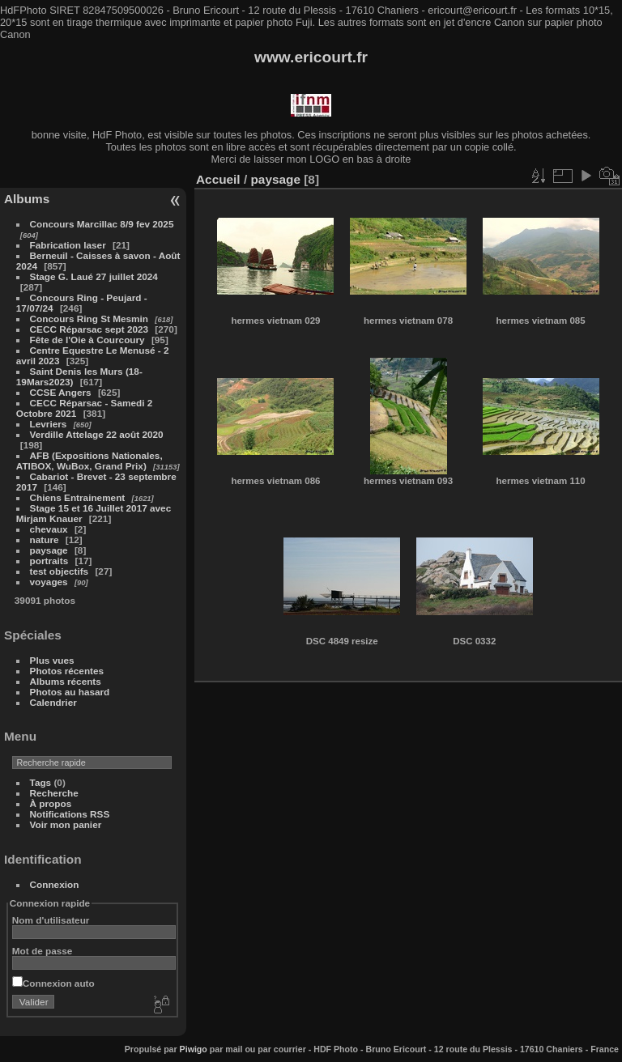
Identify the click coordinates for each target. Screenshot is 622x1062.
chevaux (49, 529)
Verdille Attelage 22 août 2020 (97, 434)
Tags (41, 782)
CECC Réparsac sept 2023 (89, 329)
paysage (49, 550)
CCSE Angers (61, 392)
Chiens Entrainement (78, 497)
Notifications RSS (70, 814)
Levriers (50, 423)
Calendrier (53, 702)
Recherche (54, 793)
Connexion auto (53, 983)
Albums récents (65, 681)
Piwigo (193, 1049)
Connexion (54, 884)
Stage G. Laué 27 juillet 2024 (94, 276)
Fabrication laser (68, 245)
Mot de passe (42, 950)
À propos (51, 803)
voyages (49, 581)
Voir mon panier (66, 824)
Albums (26, 199)
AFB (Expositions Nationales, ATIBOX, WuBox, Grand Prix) (89, 460)
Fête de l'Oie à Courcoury (87, 339)
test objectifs (59, 571)
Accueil (218, 179)
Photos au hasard (70, 691)
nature (44, 539)
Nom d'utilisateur (51, 920)
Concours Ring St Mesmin (89, 318)
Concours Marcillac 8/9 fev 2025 (102, 224)
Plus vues (52, 660)
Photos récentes (67, 670)
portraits (49, 560)
